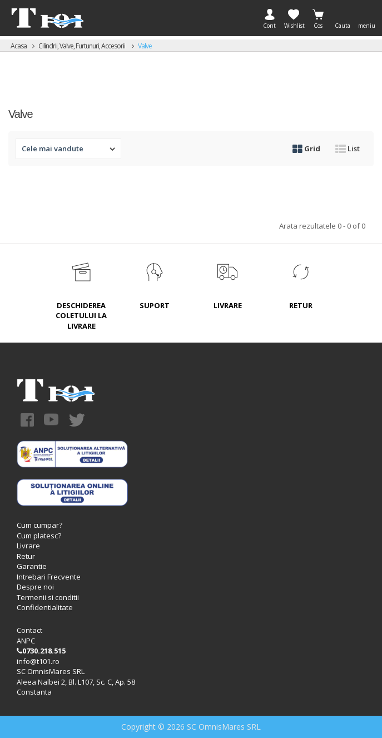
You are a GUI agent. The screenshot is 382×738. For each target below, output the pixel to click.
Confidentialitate (45, 607)
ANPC (26, 641)
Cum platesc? (39, 536)
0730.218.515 (41, 651)
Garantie (32, 566)
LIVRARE (228, 305)
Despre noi (35, 587)
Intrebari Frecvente (49, 577)
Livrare (28, 546)
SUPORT (155, 305)
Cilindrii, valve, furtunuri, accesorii (82, 46)
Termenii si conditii (48, 597)
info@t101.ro (38, 661)
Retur (26, 556)
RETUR (300, 305)
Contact (29, 630)
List (347, 148)
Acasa (19, 46)
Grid (306, 148)
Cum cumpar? (39, 525)
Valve (145, 46)
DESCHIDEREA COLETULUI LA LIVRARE (81, 315)
